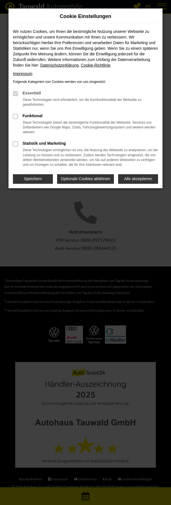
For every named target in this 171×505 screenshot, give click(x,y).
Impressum (22, 73)
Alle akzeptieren (138, 178)
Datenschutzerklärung (59, 65)
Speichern (33, 178)
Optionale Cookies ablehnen (85, 178)
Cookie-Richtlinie (95, 65)
